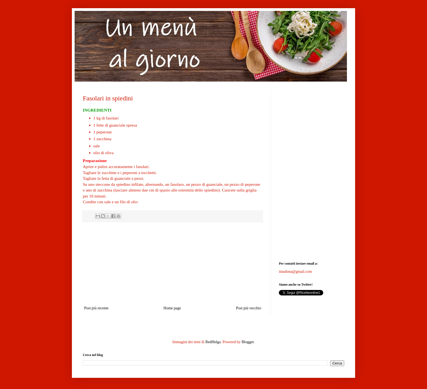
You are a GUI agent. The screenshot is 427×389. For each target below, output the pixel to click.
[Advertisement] (172, 264)
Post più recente (96, 308)
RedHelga (213, 342)
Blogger (248, 342)
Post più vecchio (248, 308)
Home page (172, 308)
